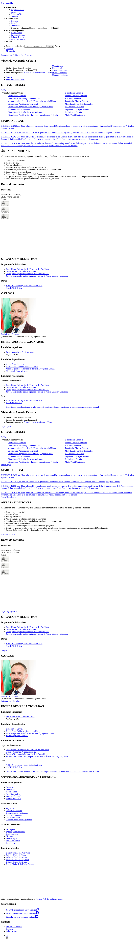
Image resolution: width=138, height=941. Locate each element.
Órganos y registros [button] (60, 75)
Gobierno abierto (13, 817)
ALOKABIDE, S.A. (14, 288)
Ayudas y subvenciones (15, 832)
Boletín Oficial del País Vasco (18, 853)
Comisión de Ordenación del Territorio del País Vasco (27, 269)
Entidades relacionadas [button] (15, 79)
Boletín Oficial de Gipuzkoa (17, 860)
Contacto (14, 21)
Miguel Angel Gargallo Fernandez (79, 104)
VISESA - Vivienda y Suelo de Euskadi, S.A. (24, 286)
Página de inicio (17, 10)
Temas (13, 12)
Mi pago (9, 836)
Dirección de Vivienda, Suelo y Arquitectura (25, 112)
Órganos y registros (9, 611)
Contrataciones (12, 834)
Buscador (15, 23)
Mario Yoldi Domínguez (75, 115)
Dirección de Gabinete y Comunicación (23, 98)
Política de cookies (18, 37)
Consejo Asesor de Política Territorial (21, 271)
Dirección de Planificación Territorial (23, 104)
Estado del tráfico (13, 841)
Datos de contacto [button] (59, 73)
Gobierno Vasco (17, 14)
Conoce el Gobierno (14, 811)
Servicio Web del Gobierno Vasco (49, 899)
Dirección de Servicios (17, 96)
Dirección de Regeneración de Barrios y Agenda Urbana (30, 107)
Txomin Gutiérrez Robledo (76, 96)
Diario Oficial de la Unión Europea (20, 864)
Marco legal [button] (57, 68)
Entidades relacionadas (10, 701)
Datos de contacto (8, 534)
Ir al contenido (7, 3)
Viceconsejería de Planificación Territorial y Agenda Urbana (32, 101)
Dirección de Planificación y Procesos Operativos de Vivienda (33, 115)
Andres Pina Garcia (73, 98)
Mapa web (15, 25)
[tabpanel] (69, 100)
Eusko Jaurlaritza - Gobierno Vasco (38, 72)
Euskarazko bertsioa (14, 927)
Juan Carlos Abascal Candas (76, 101)
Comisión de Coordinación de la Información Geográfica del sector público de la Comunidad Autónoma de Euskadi (52, 407)
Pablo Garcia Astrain (73, 112)
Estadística (10, 843)
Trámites (14, 16)
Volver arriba (11, 931)
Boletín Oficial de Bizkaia (16, 857)
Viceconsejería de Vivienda (19, 109)
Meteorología (11, 838)
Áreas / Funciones (8, 497)
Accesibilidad (16, 33)
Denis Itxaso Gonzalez (74, 93)
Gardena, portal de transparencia (19, 820)
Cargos (4, 650)
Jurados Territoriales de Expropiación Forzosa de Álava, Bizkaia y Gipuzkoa (37, 276)
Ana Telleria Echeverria (74, 107)
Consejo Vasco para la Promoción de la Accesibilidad (27, 274)
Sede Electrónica (18, 39)
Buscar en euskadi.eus (20, 28)
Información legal (18, 35)
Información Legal (13, 796)
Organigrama (6, 426)
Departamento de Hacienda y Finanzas (16, 55)
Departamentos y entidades (17, 813)
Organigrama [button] (57, 66)
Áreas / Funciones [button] (59, 70)
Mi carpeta (10, 51)
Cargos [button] (9, 77)
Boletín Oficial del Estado (16, 862)
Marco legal (6, 465)
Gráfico (4, 90)
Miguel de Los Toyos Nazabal (77, 109)
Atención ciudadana (14, 815)
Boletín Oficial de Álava (16, 855)
